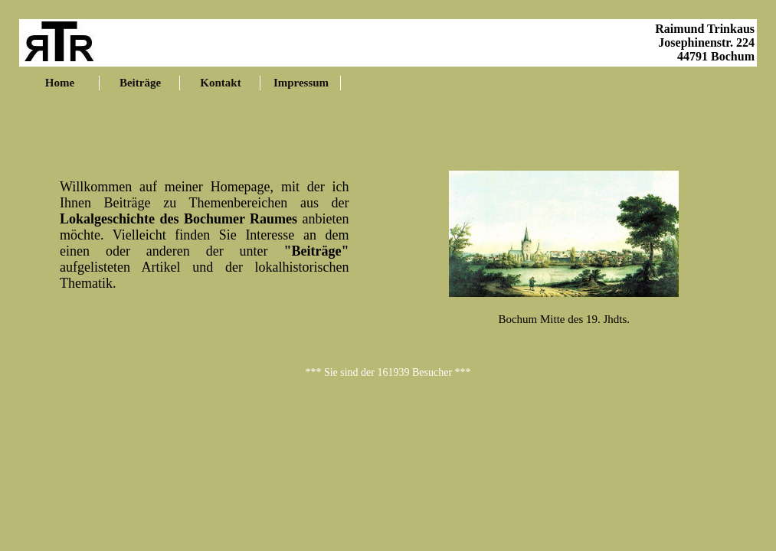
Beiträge (140, 83)
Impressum (301, 83)
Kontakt (220, 83)
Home (59, 83)
